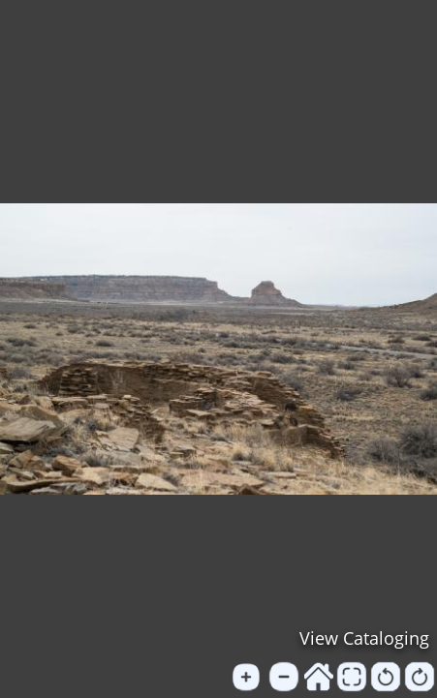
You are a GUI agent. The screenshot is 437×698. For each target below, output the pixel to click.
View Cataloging (364, 638)
